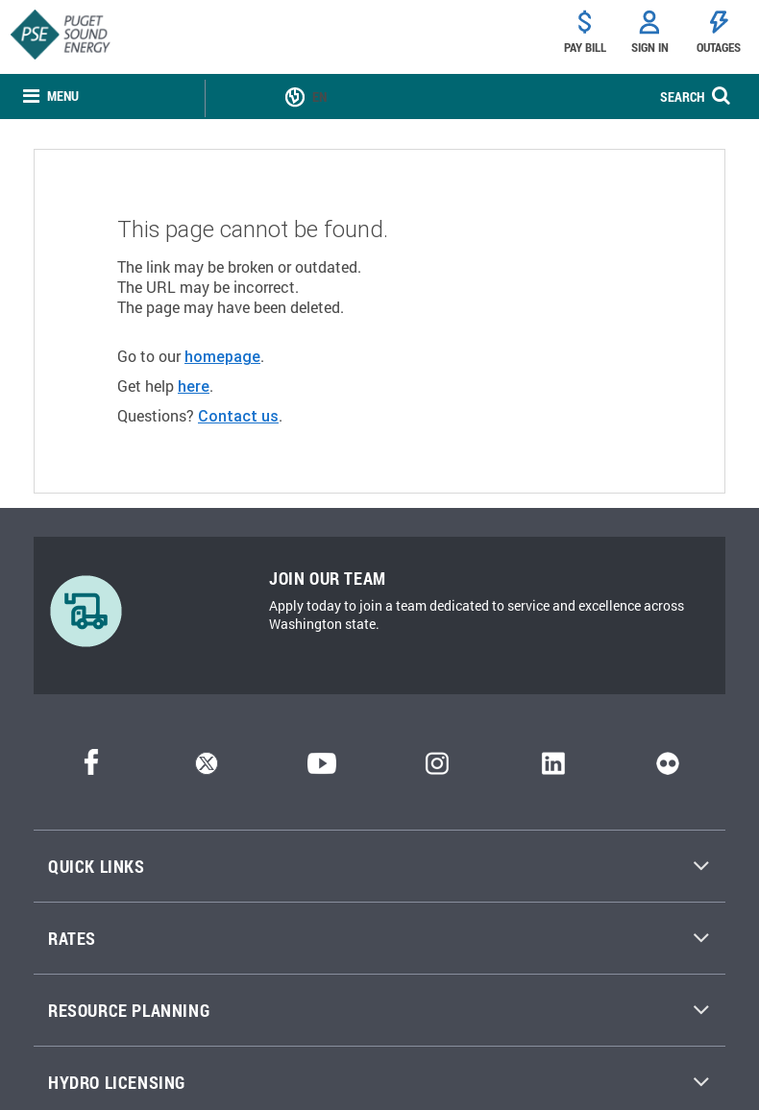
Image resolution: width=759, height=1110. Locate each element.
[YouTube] (321, 769)
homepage (222, 356)
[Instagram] (437, 769)
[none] (51, 96)
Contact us (238, 415)
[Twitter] (206, 769)
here (193, 386)
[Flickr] (667, 769)
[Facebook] (91, 769)
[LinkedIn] (553, 769)
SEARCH (682, 96)
